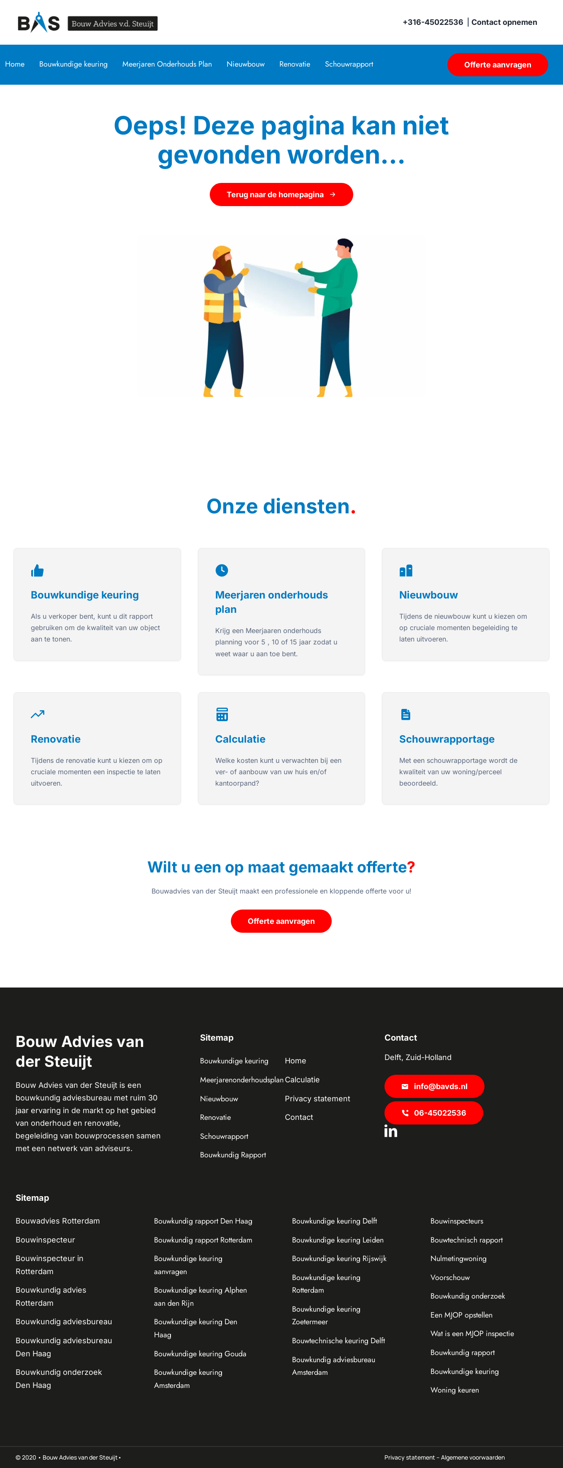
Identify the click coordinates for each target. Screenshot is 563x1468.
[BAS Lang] (88, 15)
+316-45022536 (433, 22)
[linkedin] (390, 1130)
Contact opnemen (504, 22)
